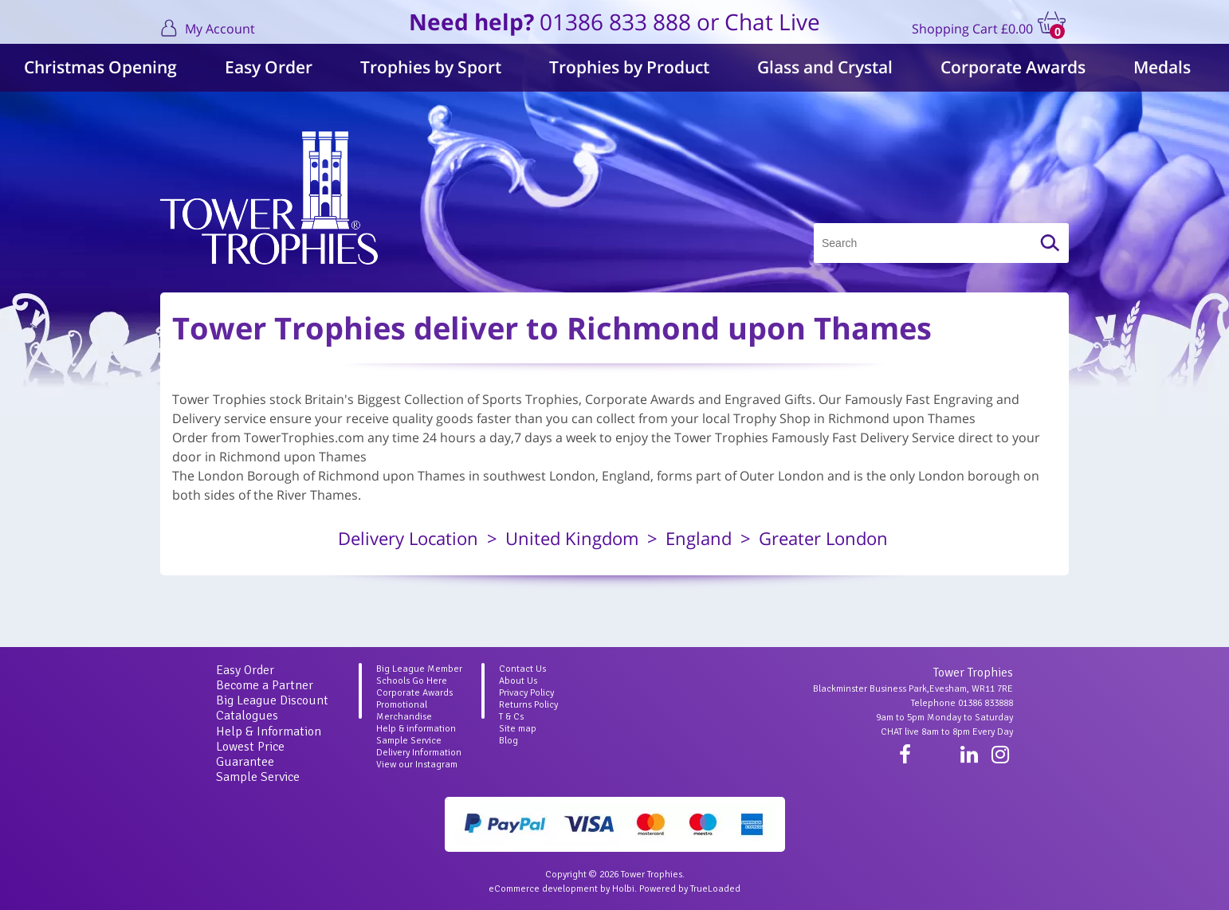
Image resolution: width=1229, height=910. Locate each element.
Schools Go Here (411, 681)
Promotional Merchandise (404, 711)
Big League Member (419, 669)
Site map (517, 729)
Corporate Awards (1013, 67)
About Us (518, 681)
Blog (508, 741)
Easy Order (268, 67)
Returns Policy (528, 705)
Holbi (623, 889)
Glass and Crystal (825, 67)
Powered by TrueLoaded (689, 889)
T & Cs (511, 717)
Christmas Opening (100, 67)
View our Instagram (416, 765)
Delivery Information (418, 753)
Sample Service (258, 777)
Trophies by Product (629, 67)
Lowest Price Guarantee (250, 754)
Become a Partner (264, 685)
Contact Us (522, 669)
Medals (1162, 67)
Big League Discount (272, 700)
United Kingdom (571, 538)
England (699, 538)
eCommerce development (543, 889)
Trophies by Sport (430, 67)
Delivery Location (408, 538)
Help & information (416, 729)
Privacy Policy (526, 693)
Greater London (823, 538)
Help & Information (268, 731)
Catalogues (247, 716)
